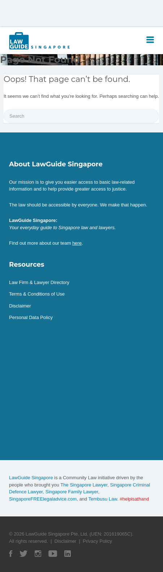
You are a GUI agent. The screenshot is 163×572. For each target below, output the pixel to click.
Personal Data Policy (31, 317)
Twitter (23, 553)
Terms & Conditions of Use (37, 294)
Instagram (38, 553)
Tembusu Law (102, 499)
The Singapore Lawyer (83, 485)
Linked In (67, 553)
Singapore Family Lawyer (71, 491)
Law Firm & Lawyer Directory (39, 282)
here (77, 243)
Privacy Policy (97, 541)
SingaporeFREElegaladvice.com (43, 499)
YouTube (52, 553)
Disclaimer (20, 306)
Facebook (10, 553)
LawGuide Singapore (31, 477)
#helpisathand (134, 499)
